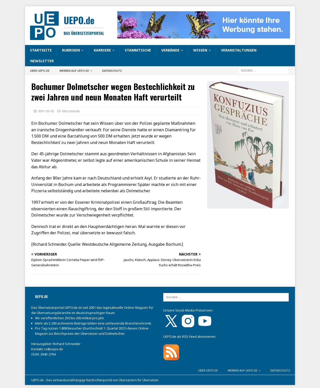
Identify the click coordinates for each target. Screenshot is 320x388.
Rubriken (71, 50)
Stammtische (138, 50)
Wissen (200, 50)
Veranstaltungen (238, 50)
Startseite (41, 50)
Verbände (170, 50)
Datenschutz (112, 70)
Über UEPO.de (40, 70)
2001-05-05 (46, 111)
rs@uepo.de (53, 349)
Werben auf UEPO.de (74, 70)
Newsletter (42, 60)
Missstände (71, 111)
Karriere (102, 50)
